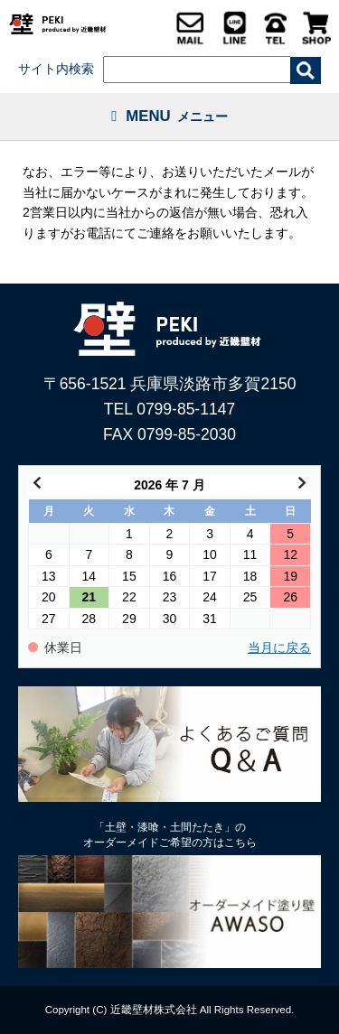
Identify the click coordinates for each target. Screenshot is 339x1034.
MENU (169, 116)
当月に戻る (279, 648)
